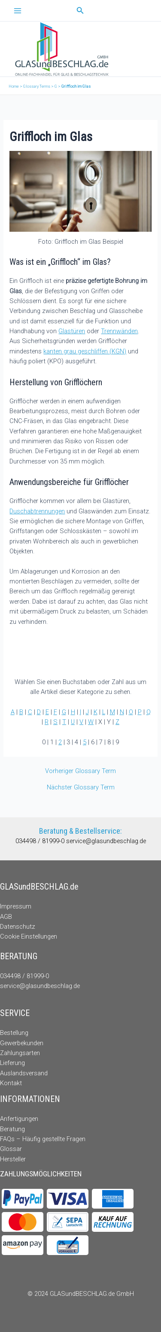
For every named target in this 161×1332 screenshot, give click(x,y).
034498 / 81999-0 (40, 841)
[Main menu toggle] (18, 11)
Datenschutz (17, 926)
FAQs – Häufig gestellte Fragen (42, 1139)
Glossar (11, 1149)
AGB (6, 917)
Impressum (15, 906)
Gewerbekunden (21, 1043)
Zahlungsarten (20, 1053)
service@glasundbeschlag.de (106, 841)
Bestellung (14, 1033)
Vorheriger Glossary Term (80, 771)
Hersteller (13, 1159)
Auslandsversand (24, 1073)
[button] (80, 10)
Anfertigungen (19, 1119)
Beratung (12, 1129)
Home (14, 86)
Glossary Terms (36, 86)
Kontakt (11, 1083)
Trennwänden (119, 331)
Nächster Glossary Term (81, 787)
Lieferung (12, 1063)
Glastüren (71, 331)
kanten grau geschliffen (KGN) (84, 351)
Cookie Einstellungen (28, 936)
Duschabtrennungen (37, 511)
